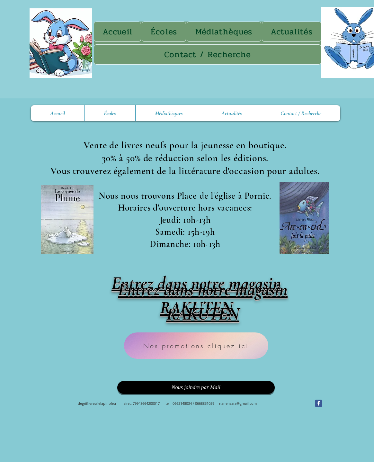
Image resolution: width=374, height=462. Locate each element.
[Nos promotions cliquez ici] (196, 345)
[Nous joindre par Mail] (196, 387)
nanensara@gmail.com (238, 403)
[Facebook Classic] (318, 403)
